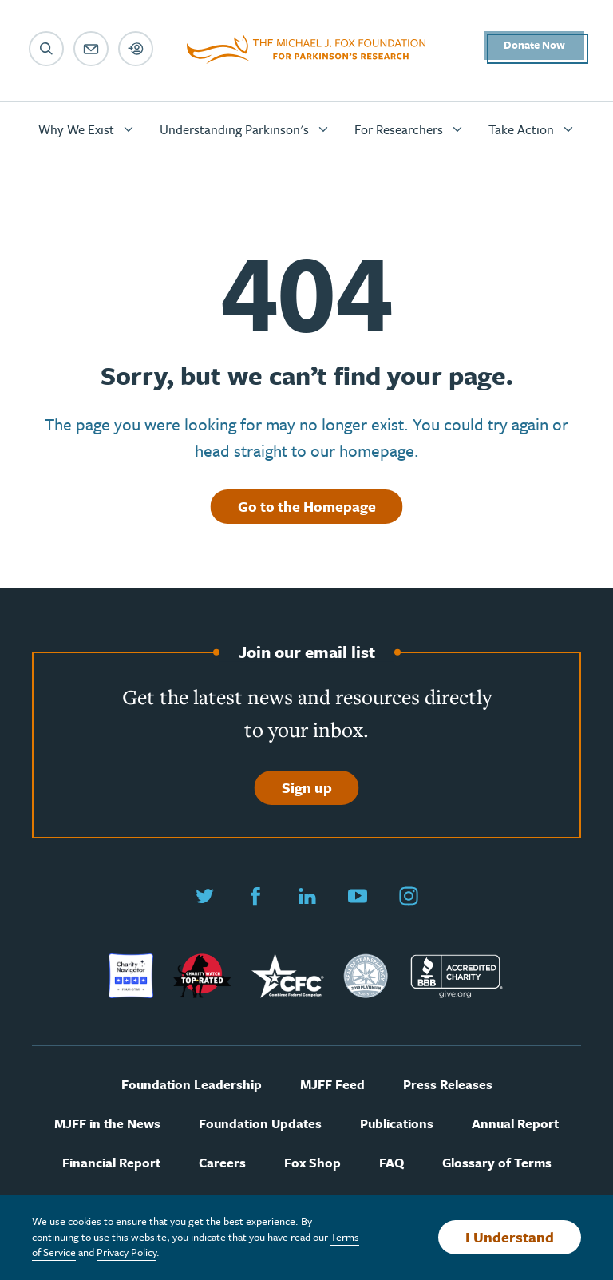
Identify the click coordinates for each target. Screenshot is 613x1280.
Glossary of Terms (497, 1163)
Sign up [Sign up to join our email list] (307, 787)
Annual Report (515, 1124)
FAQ (391, 1163)
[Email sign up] (91, 48)
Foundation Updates (260, 1124)
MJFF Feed (332, 1085)
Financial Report (111, 1163)
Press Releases (447, 1085)
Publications (396, 1124)
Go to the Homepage (307, 506)
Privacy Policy (126, 1252)
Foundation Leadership (191, 1085)
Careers (222, 1163)
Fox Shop (312, 1163)
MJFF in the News (107, 1124)
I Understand (509, 1237)
